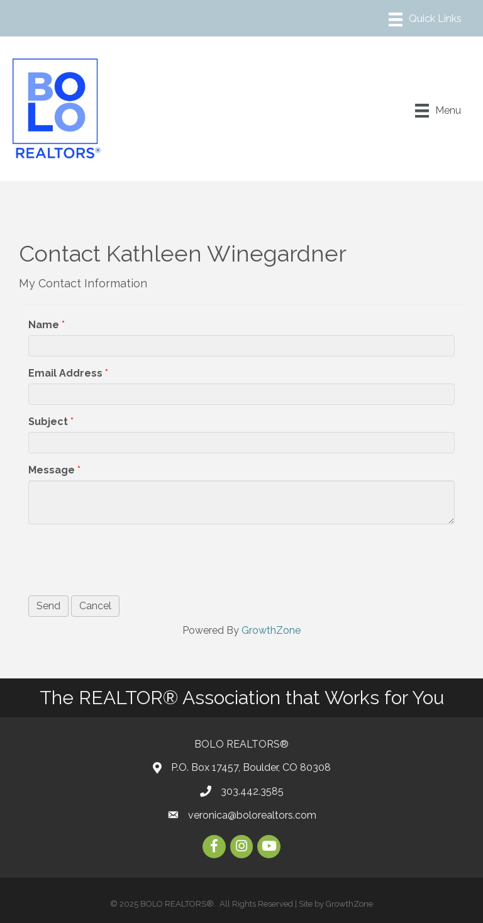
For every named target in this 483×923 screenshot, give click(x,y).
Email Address (65, 373)
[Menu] (425, 19)
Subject (48, 422)
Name (43, 325)
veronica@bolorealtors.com (252, 815)
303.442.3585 (252, 791)
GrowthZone (271, 630)
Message (51, 470)
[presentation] (123, 558)
